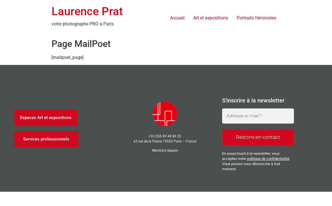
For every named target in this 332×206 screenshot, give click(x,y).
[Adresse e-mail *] (258, 116)
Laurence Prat (87, 11)
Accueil (177, 18)
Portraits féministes (256, 18)
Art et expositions (210, 18)
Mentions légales (165, 150)
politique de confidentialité (268, 159)
